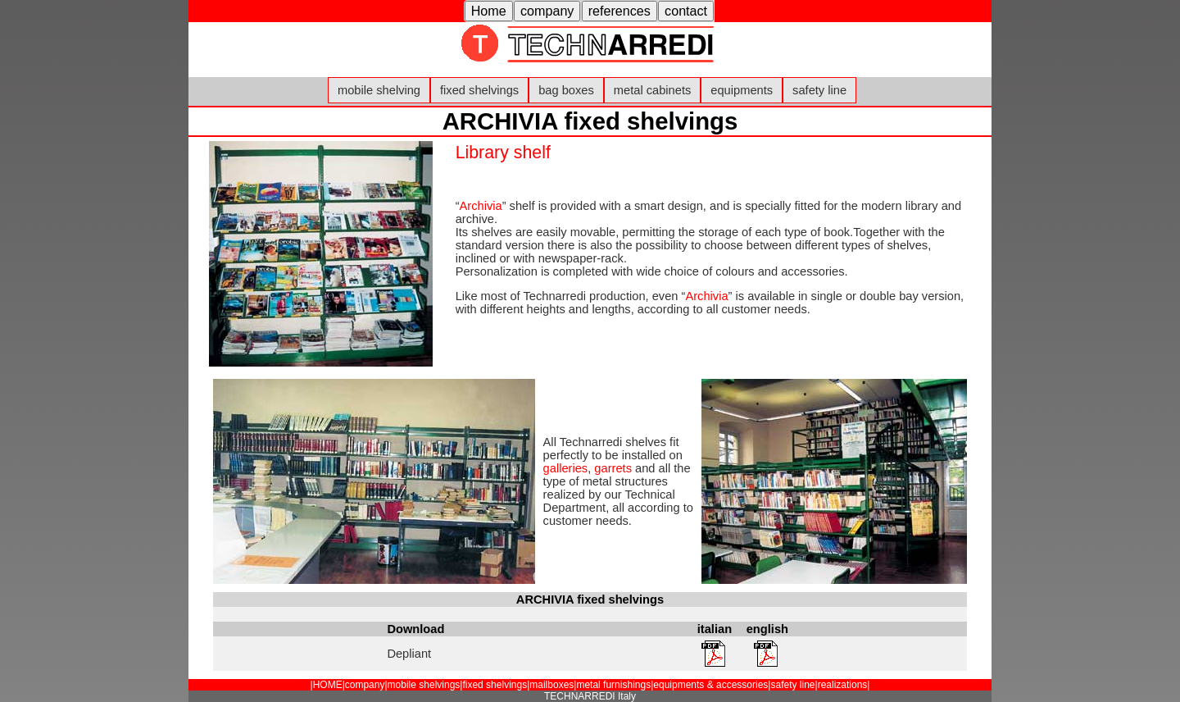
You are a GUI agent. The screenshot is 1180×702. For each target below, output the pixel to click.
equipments (741, 90)
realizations (843, 685)
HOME (328, 685)
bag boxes (566, 90)
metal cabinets (653, 90)
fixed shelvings (479, 90)
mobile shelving (379, 90)
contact (686, 10)
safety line (819, 90)
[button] (489, 11)
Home (488, 10)
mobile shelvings (424, 685)
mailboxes (551, 685)
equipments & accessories (710, 685)
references (619, 10)
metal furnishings (613, 685)
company (547, 10)
